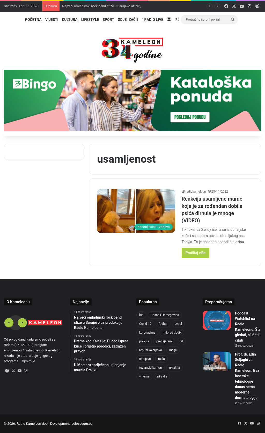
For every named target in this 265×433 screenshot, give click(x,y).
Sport (108, 20)
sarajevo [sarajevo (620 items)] (145, 359)
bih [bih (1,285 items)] (141, 315)
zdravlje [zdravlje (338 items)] (162, 376)
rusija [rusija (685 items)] (173, 350)
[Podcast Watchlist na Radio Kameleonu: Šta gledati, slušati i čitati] (217, 320)
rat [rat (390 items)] (181, 341)
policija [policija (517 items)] (144, 341)
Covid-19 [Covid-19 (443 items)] (145, 324)
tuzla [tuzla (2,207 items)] (161, 359)
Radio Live (152, 20)
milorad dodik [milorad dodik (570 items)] (172, 332)
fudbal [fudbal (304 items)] (163, 324)
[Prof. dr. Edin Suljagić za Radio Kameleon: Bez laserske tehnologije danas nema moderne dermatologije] (217, 361)
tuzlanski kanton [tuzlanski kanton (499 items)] (150, 367)
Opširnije (28, 361)
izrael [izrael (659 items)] (178, 324)
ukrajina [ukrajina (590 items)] (174, 367)
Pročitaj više (195, 253)
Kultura (69, 20)
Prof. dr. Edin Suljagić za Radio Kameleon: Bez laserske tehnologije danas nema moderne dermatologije (247, 376)
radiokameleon (196, 191)
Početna (33, 20)
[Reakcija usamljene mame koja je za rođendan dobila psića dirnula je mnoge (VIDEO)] (136, 211)
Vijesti (51, 20)
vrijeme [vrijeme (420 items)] (144, 376)
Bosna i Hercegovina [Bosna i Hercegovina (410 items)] (165, 315)
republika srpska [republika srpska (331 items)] (150, 350)
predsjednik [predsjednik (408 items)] (164, 341)
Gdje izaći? (128, 20)
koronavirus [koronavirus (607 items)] (147, 332)
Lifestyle (90, 20)
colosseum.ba (81, 424)
